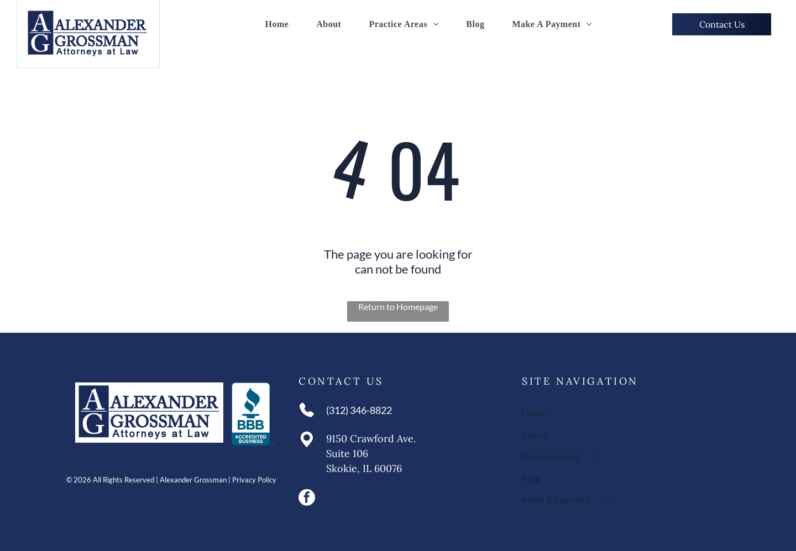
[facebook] (306, 498)
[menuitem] (276, 24)
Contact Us (341, 381)
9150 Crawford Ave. (371, 438)
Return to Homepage (398, 306)
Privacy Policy (254, 479)
